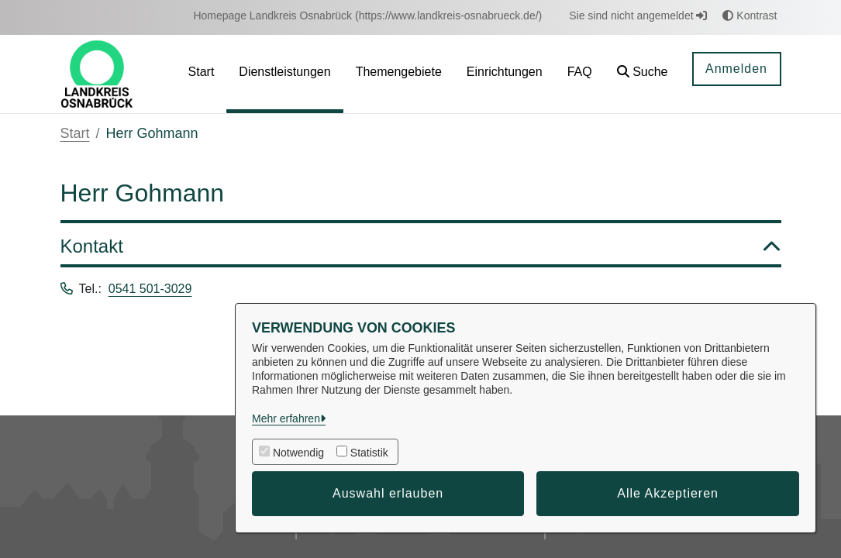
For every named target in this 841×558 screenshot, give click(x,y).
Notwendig (298, 452)
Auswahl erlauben (388, 493)
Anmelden (736, 68)
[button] (643, 74)
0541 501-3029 (150, 288)
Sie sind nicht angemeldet (638, 15)
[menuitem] (367, 16)
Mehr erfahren (286, 418)
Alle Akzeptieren (668, 493)
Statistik (369, 452)
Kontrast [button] (749, 15)
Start (75, 133)
